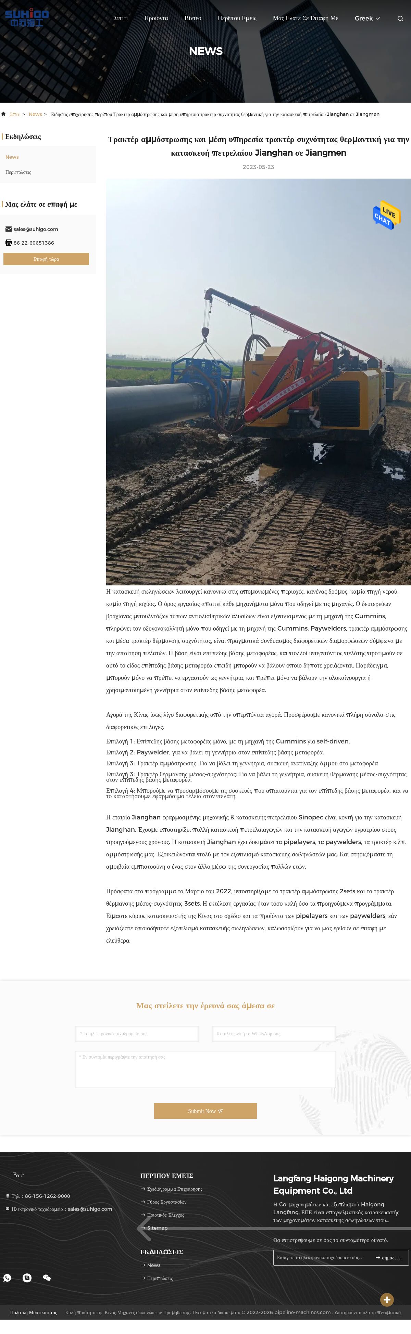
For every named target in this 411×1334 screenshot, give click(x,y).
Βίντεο (193, 18)
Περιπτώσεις (18, 172)
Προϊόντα (156, 18)
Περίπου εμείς (237, 18)
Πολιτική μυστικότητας (33, 1312)
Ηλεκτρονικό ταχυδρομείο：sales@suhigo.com (58, 1209)
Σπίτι (121, 18)
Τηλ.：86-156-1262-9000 (37, 1196)
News (35, 114)
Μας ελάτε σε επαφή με (305, 18)
